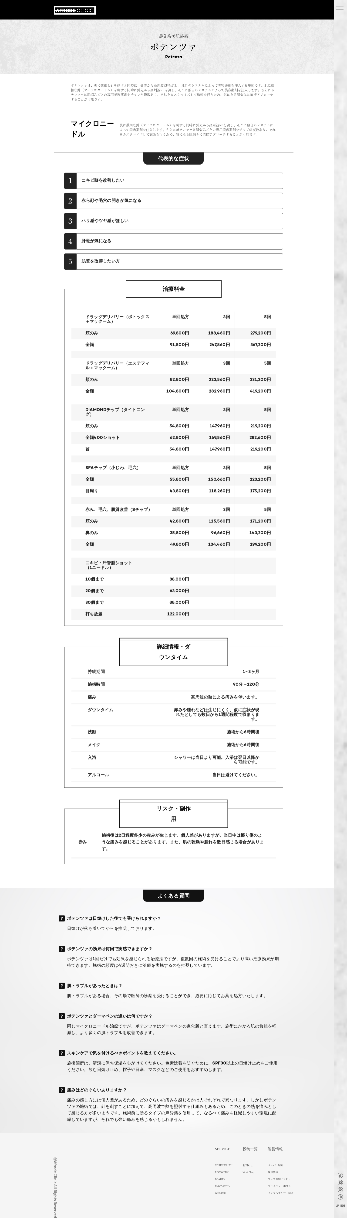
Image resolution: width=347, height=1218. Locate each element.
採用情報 (273, 1172)
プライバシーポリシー (280, 1186)
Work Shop (248, 1172)
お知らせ (248, 1165)
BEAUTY (220, 1179)
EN (343, 1206)
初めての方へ (222, 1186)
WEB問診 (220, 1193)
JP (337, 1206)
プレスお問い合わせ (279, 1179)
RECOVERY (222, 1172)
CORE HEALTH (223, 1165)
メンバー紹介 (275, 1165)
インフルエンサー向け (280, 1193)
